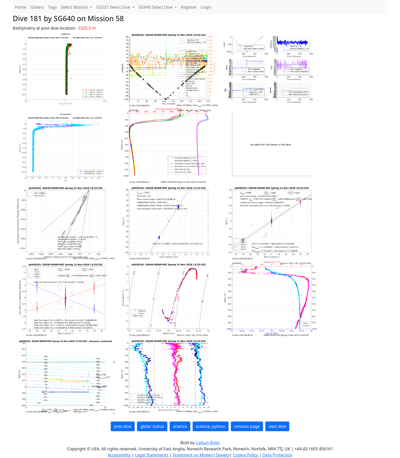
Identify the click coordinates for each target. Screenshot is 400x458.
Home (21, 7)
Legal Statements (152, 455)
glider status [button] (152, 426)
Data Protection (277, 455)
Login (206, 7)
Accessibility (120, 455)
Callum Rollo (208, 442)
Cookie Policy (246, 455)
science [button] (180, 426)
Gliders (37, 7)
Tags (52, 7)
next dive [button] (277, 426)
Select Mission (75, 7)
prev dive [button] (122, 426)
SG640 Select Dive (156, 7)
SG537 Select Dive (113, 7)
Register (189, 7)
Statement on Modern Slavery (201, 455)
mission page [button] (247, 426)
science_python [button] (210, 426)
